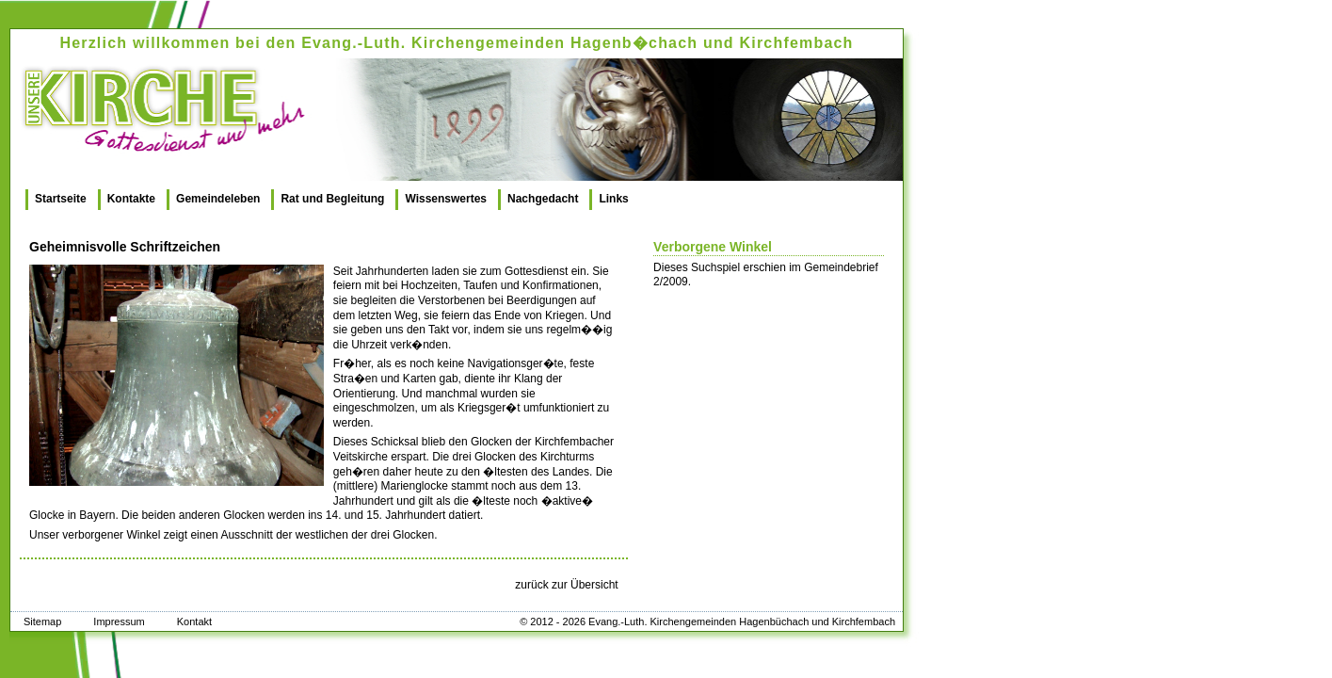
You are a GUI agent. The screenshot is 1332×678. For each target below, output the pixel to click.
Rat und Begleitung (332, 198)
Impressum (118, 621)
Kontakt (194, 621)
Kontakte (131, 198)
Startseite (61, 198)
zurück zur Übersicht (566, 584)
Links (613, 198)
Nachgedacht (542, 198)
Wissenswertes (446, 198)
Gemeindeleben (218, 198)
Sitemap (42, 621)
